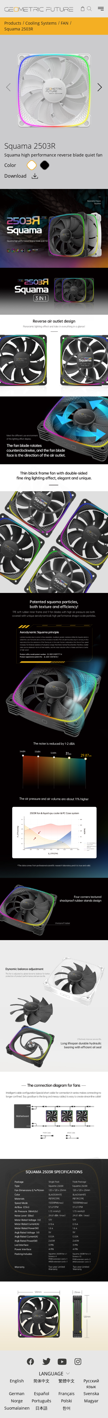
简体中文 (41, 1381)
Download (15, 176)
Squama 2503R (18, 29)
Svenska (91, 1393)
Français (66, 1393)
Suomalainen (16, 1408)
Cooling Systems (41, 23)
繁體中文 (66, 1381)
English (17, 1381)
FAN (65, 23)
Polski (66, 1401)
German (16, 1393)
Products (12, 23)
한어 (66, 1408)
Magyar (91, 1401)
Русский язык (91, 1383)
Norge (17, 1401)
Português (41, 1401)
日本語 (41, 1408)
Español (41, 1393)
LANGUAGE (51, 1373)
